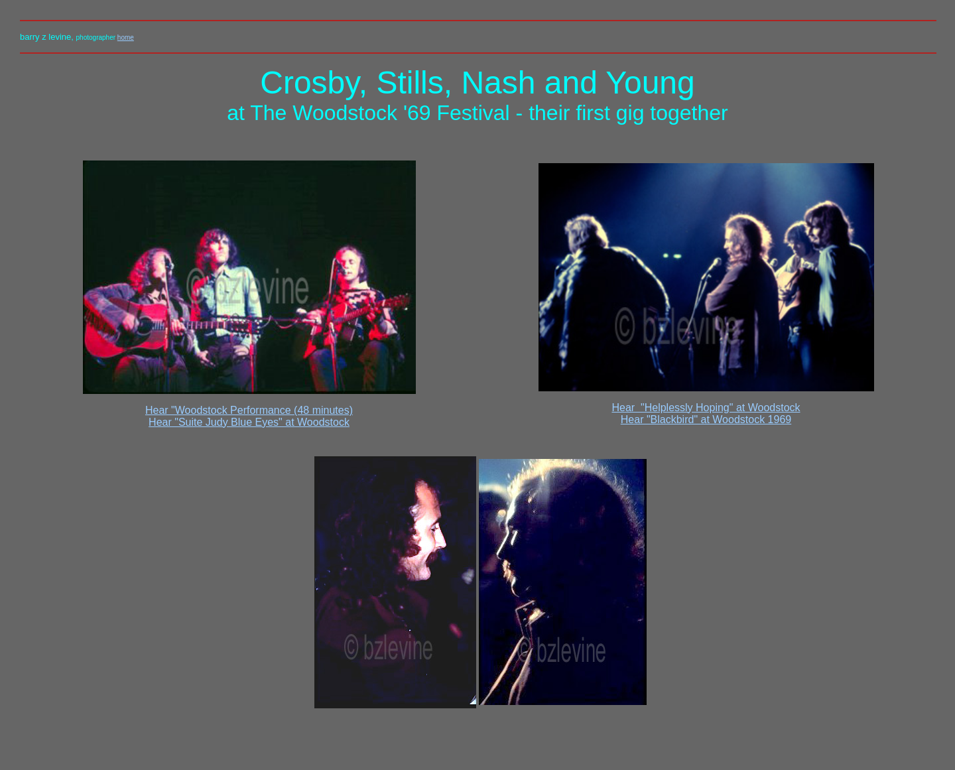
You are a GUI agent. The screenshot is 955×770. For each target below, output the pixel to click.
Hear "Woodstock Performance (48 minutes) (249, 410)
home (125, 37)
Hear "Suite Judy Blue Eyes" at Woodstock (249, 422)
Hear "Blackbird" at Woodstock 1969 (706, 419)
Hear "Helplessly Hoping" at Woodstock (705, 407)
